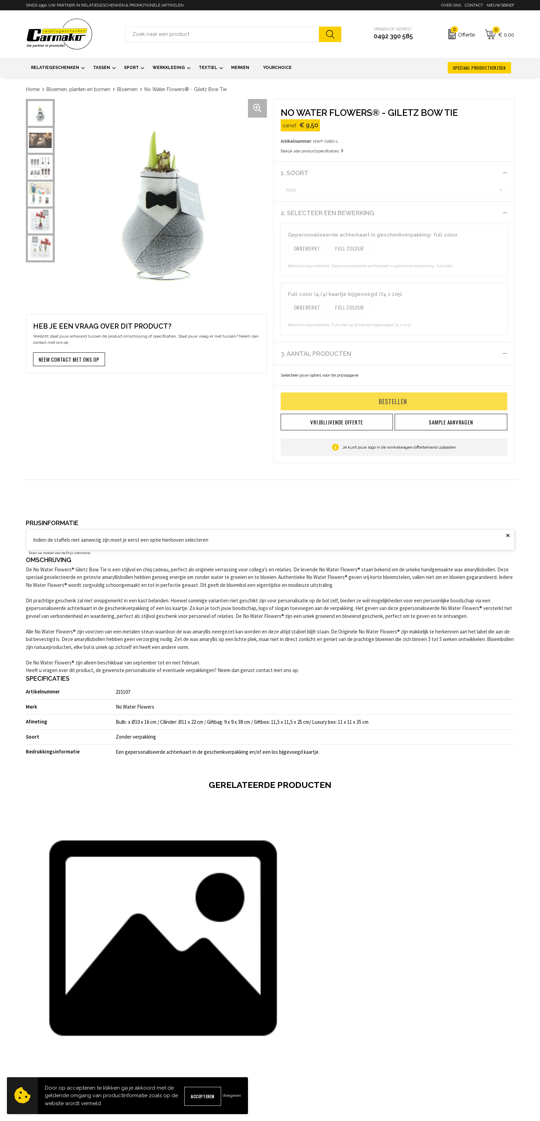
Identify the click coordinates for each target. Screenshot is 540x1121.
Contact (474, 5)
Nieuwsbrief (501, 5)
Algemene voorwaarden (422, 1030)
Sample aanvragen (293, 1041)
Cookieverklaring (414, 1041)
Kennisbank (161, 1052)
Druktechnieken (166, 1064)
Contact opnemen (291, 1030)
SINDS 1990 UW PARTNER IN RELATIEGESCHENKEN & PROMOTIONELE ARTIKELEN (105, 5)
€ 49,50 (52, 966)
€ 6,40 (172, 958)
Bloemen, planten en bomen (78, 89)
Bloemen (127, 89)
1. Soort (295, 173)
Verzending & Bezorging (298, 1052)
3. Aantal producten (316, 353)
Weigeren (231, 1095)
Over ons (451, 5)
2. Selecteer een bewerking (327, 213)
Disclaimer (408, 1064)
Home (33, 89)
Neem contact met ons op (69, 359)
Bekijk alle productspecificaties (312, 151)
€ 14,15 (417, 958)
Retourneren (286, 1064)
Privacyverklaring (415, 1052)
